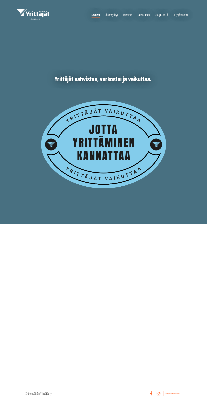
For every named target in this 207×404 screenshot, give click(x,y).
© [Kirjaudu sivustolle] (26, 393)
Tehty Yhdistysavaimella (172, 394)
